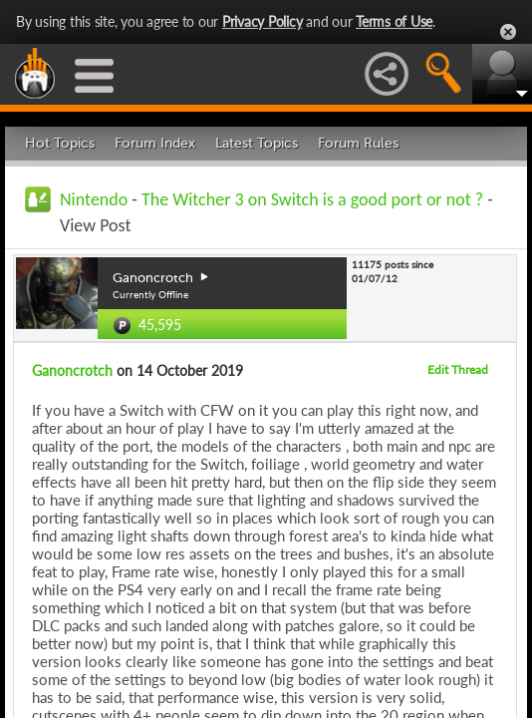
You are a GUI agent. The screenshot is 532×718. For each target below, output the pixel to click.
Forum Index (155, 143)
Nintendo (94, 199)
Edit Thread (457, 369)
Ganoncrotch (72, 370)
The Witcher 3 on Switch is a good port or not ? (312, 199)
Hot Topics (60, 143)
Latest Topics (256, 143)
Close (508, 32)
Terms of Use (394, 21)
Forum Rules (358, 143)
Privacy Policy (262, 21)
